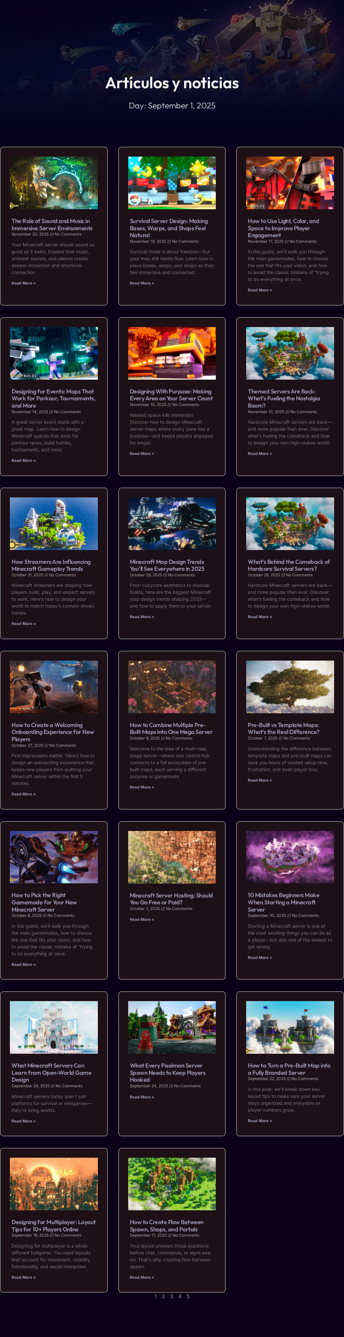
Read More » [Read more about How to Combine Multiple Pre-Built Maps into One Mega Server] (142, 787)
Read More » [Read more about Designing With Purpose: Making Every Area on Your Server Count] (142, 453)
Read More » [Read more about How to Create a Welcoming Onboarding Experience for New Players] (24, 794)
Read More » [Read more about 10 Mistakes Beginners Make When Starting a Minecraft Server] (260, 957)
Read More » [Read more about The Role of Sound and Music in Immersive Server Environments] (24, 283)
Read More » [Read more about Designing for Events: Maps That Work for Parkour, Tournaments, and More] (24, 460)
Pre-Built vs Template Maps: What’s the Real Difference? (284, 728)
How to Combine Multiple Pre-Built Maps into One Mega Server (171, 728)
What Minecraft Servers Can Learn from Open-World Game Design (51, 1072)
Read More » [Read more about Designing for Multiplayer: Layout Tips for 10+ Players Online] (24, 1277)
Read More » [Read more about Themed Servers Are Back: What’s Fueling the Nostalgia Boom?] (260, 453)
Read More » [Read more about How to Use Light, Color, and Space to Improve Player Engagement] (260, 290)
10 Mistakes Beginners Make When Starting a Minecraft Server (283, 902)
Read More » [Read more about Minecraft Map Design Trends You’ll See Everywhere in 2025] (142, 616)
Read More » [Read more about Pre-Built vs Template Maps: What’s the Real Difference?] (260, 780)
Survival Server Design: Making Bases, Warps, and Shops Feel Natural (169, 228)
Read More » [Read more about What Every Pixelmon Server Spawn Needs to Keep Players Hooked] (142, 1097)
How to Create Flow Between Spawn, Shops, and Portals (167, 1225)
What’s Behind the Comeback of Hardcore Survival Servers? (289, 565)
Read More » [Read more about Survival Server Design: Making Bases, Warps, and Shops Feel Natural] (142, 283)
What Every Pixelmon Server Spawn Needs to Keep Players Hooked (168, 1072)
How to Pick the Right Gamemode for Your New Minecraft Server (44, 902)
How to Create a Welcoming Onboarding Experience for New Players (53, 732)
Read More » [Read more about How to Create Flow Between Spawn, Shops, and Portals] (142, 1277)
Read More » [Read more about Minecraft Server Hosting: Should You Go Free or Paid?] (142, 919)
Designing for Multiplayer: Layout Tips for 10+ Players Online (54, 1225)
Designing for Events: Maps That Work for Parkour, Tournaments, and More (53, 398)
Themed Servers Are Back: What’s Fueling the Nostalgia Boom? (284, 398)
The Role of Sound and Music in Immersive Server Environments (52, 224)
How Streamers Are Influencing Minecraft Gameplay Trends (51, 565)
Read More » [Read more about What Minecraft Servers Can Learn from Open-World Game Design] (24, 1121)
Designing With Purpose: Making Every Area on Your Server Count (171, 395)
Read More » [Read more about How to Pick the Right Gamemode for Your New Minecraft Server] (24, 964)
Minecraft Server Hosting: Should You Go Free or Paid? (171, 899)
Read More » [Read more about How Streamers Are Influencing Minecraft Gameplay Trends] (24, 623)
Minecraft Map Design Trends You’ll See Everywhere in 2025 (167, 565)
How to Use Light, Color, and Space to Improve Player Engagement (283, 228)
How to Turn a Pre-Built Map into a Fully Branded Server (289, 1069)
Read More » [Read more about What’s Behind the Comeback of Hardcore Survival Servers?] (260, 616)
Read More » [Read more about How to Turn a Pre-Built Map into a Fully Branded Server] (260, 1120)
